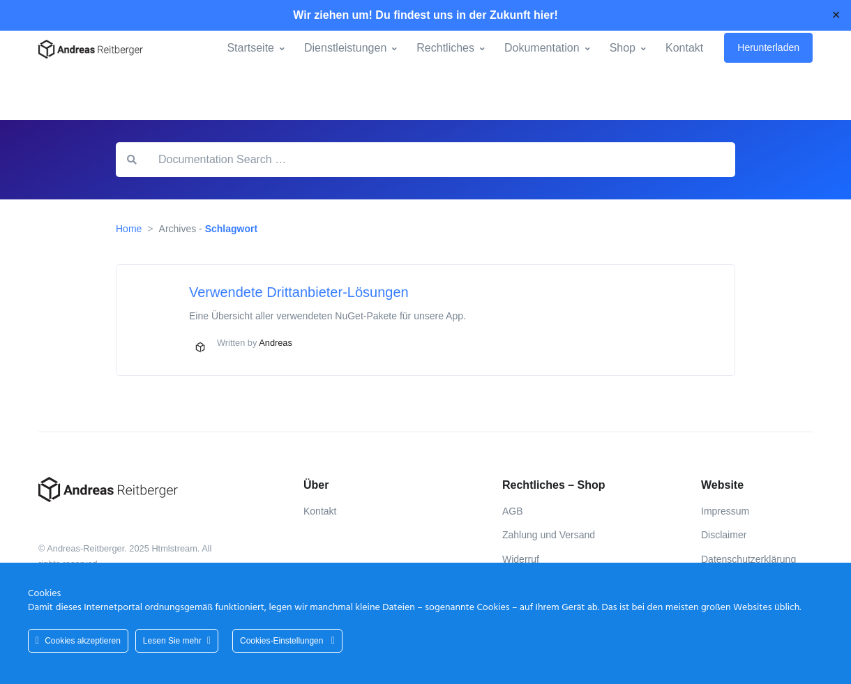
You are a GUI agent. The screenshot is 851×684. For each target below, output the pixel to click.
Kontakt (684, 48)
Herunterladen (768, 47)
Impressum (725, 511)
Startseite (250, 48)
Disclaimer (723, 534)
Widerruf (520, 559)
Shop (622, 48)
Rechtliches (445, 48)
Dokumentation (542, 48)
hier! (546, 15)
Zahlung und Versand (548, 534)
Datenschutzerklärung (748, 559)
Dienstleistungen (345, 48)
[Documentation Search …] (441, 159)
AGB (512, 511)
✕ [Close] (836, 15)
